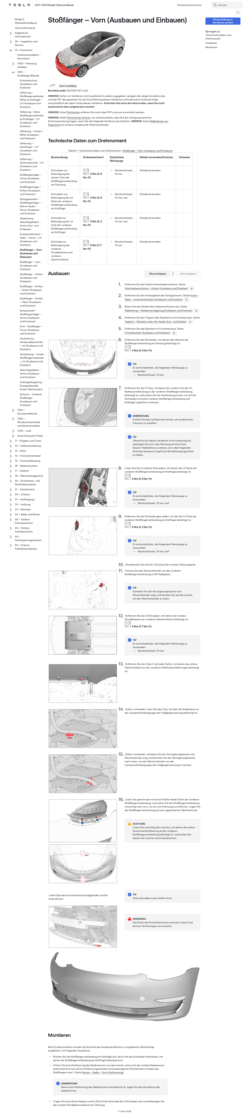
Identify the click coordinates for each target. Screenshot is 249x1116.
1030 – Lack (24, 430)
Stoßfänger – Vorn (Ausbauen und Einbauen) (147, 150)
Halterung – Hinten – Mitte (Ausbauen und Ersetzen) (32, 135)
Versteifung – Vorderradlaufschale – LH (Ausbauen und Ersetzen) (31, 344)
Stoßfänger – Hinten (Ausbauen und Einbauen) (31, 278)
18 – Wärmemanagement (29, 475)
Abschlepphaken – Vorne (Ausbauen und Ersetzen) (30, 374)
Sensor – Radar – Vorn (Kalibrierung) (103, 1072)
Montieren (211, 47)
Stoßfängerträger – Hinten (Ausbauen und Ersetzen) (30, 191)
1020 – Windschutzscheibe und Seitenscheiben (28, 422)
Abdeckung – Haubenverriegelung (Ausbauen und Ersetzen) (159, 310)
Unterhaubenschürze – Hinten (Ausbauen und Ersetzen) (156, 288)
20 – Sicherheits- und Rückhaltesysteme (27, 482)
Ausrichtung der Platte (30, 435)
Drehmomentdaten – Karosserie (29, 56)
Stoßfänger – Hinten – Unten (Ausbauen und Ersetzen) (31, 290)
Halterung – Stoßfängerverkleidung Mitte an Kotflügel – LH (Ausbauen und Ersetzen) (33, 99)
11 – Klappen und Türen (28, 440)
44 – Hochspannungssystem (28, 538)
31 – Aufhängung (24, 499)
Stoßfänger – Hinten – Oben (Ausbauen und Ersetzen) (31, 302)
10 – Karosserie (23, 50)
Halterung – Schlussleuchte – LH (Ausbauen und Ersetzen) (32, 164)
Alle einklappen (188, 273)
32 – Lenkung (22, 504)
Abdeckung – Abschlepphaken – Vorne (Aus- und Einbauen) (30, 224)
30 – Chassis (22, 494)
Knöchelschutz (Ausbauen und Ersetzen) (28, 84)
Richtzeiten (73, 112)
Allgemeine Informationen (23, 34)
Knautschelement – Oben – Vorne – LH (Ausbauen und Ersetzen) (31, 239)
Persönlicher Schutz (78, 117)
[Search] (227, 5)
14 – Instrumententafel (28, 455)
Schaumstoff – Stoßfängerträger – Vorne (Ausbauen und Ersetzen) (30, 316)
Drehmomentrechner (189, 5)
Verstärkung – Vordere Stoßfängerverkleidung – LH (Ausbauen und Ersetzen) (33, 359)
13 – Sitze (20, 450)
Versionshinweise (25, 27)
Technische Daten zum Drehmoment (218, 37)
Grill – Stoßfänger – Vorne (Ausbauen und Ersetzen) (31, 330)
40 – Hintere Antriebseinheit (24, 530)
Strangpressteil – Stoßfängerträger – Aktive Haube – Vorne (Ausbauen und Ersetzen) (30, 206)
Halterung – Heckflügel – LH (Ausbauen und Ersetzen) (29, 148)
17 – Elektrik (22, 470)
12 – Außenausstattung (28, 445)
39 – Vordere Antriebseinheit (24, 521)
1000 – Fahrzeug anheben (26, 65)
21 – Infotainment (25, 489)
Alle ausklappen (157, 273)
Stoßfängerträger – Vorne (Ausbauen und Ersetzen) (30, 178)
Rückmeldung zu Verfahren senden (223, 21)
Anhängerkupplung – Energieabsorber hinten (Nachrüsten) (32, 386)
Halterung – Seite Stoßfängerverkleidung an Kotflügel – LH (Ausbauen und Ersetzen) (33, 119)
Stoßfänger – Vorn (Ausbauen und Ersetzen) (30, 266)
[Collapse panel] (237, 12)
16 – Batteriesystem (26, 465)
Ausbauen (211, 42)
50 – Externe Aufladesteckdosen (26, 547)
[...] (191, 288)
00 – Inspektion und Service (26, 43)
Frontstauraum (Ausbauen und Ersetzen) (147, 332)
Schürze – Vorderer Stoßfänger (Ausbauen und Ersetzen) (31, 399)
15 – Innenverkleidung (27, 460)
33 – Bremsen (23, 509)
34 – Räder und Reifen (27, 514)
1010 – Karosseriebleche (27, 412)
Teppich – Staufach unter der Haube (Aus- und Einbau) (156, 321)
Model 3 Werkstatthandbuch (26, 21)
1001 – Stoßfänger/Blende (28, 74)
